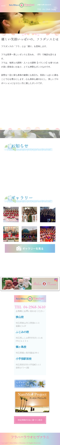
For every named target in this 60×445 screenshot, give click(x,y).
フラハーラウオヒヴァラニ (30, 437)
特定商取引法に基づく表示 (30, 420)
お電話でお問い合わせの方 (44, 4)
